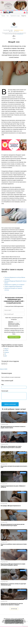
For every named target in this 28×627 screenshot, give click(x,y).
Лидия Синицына (14, 26)
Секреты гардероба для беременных (13, 286)
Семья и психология (14, 326)
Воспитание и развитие (14, 324)
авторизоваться (20, 33)
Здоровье (14, 322)
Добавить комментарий (10, 404)
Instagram (6, 352)
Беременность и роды (14, 323)
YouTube (6, 350)
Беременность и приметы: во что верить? (14, 284)
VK (5, 354)
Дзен (5, 356)
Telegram (6, 348)
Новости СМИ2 (3, 369)
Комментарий (4, 391)
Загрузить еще (14, 608)
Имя (2, 384)
